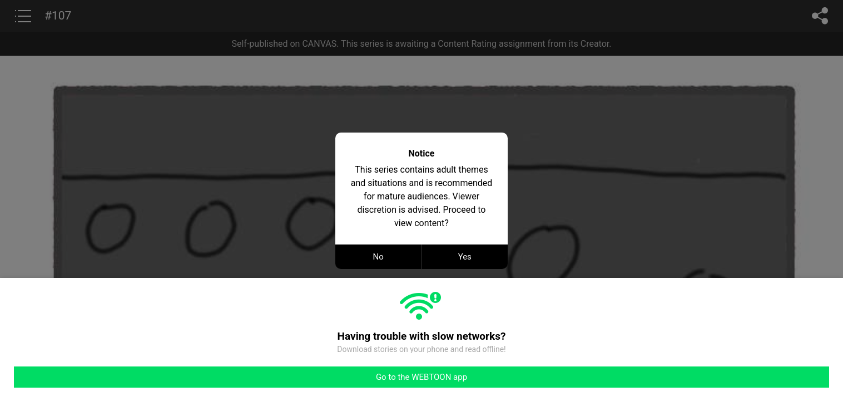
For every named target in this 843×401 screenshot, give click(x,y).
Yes (465, 257)
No (378, 257)
